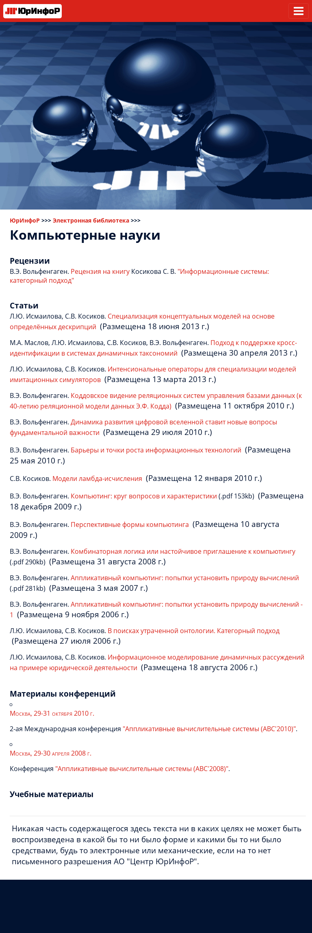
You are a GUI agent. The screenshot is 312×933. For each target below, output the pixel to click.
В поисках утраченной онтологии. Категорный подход (194, 630)
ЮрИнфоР (25, 220)
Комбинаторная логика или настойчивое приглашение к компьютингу (183, 551)
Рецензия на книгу (100, 271)
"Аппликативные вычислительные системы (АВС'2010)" (209, 728)
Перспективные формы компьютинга (130, 524)
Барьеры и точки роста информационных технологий (156, 450)
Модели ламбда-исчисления (97, 478)
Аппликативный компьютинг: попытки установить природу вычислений (185, 577)
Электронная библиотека (91, 220)
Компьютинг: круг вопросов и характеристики (144, 496)
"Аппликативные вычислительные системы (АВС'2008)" (141, 768)
